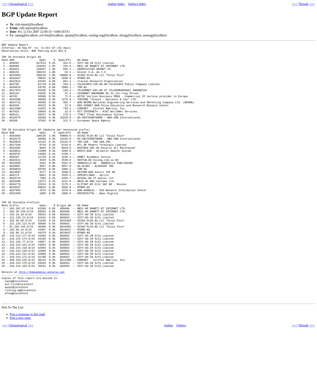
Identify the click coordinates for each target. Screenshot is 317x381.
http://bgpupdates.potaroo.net (42, 318)
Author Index (116, 4)
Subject (181, 377)
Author (168, 377)
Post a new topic (20, 369)
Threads (303, 4)
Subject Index (137, 4)
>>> (30, 4)
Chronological (17, 4)
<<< (5, 4)
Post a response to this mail (27, 365)
